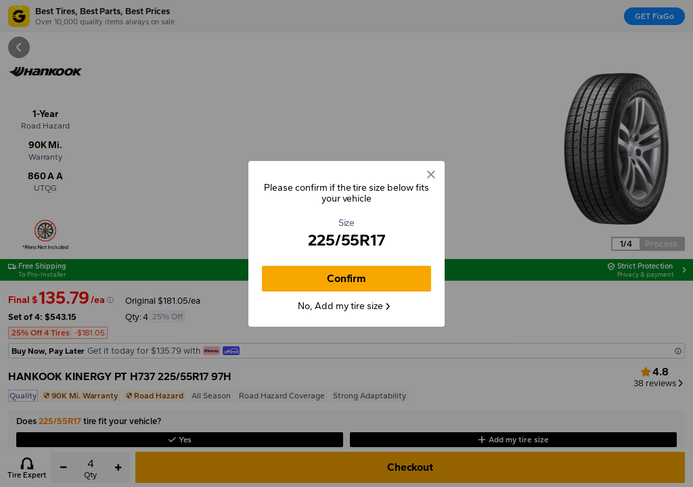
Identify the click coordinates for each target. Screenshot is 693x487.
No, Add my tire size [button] (344, 306)
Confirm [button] (347, 278)
